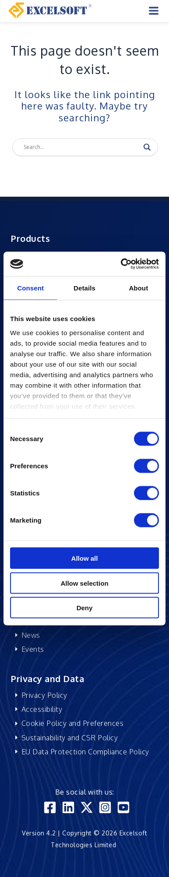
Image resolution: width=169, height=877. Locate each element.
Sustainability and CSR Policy (69, 737)
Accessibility (42, 709)
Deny (85, 608)
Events (32, 649)
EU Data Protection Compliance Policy (85, 751)
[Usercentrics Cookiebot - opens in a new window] (121, 264)
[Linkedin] (68, 807)
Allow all (84, 558)
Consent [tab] (30, 287)
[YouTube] (123, 807)
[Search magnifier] (147, 147)
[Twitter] (86, 807)
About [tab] (138, 287)
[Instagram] (105, 807)
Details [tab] (84, 287)
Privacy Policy (44, 695)
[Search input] (81, 147)
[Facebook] (49, 807)
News (30, 635)
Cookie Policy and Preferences (72, 723)
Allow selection (84, 583)
